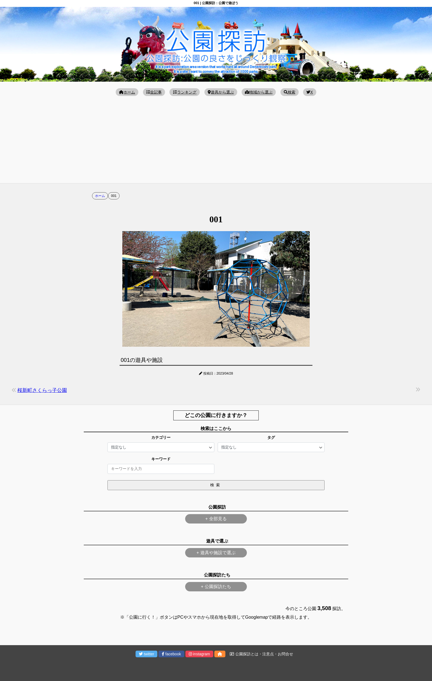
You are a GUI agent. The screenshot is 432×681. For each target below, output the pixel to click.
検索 (289, 92)
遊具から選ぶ (221, 92)
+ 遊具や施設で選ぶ (216, 552)
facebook (171, 654)
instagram (199, 654)
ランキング (184, 92)
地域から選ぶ (258, 92)
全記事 (154, 92)
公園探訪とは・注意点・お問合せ (261, 654)
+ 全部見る (216, 518)
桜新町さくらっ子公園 (42, 390)
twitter (146, 654)
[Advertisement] (216, 139)
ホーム (127, 92)
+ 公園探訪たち (216, 586)
